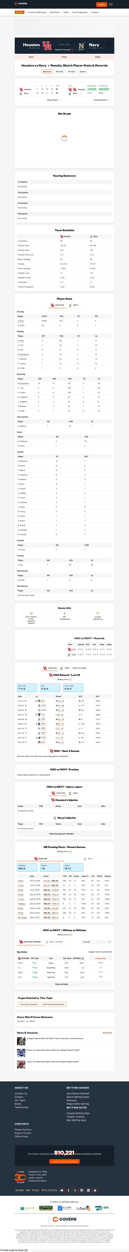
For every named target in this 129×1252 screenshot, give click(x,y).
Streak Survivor (23, 1129)
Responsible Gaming (78, 1103)
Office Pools (21, 1136)
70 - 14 (61, 710)
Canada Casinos (75, 1116)
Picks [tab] (64, 57)
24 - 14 (61, 733)
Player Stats (52, 100)
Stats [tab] (31, 57)
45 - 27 (61, 724)
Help (28, 1190)
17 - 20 (60, 738)
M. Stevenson (23, 354)
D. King (21, 321)
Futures (94, 12)
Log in (102, 4)
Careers (19, 1096)
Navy (94, 44)
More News (107, 1032)
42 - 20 (61, 701)
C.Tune (21, 885)
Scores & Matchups (37, 12)
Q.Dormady (22, 917)
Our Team (20, 1100)
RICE (43, 723)
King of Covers (23, 1133)
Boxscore (47, 72)
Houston (31, 44)
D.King (20, 881)
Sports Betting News (78, 1096)
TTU (43, 714)
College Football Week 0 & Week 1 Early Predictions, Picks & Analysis (55, 1038)
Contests (22, 1123)
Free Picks (55, 12)
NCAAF (19, 12)
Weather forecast (63, 50)
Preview (71, 72)
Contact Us (21, 1093)
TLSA (43, 705)
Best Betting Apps (76, 1120)
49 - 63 (60, 715)
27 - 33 (60, 728)
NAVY (74, 654)
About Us (21, 1087)
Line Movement (100, 100)
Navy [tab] (73, 305)
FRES (43, 728)
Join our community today (64, 1161)
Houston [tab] (57, 305)
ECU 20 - (51, 881)
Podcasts (72, 1100)
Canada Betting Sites (78, 1113)
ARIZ (43, 719)
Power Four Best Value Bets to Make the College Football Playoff (53, 1050)
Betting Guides (78, 1087)
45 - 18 (61, 719)
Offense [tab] (30, 942)
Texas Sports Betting (28, 1004)
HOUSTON (58, 793)
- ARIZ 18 (51, 913)
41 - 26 (61, 705)
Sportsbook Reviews (78, 1093)
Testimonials (21, 1107)
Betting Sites (77, 1107)
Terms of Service (49, 1190)
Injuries (83, 72)
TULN (43, 737)
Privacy (35, 1190)
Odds (66, 12)
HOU (74, 649)
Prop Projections (80, 12)
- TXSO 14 (51, 894)
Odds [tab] (97, 57)
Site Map (19, 1190)
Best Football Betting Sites (53, 1004)
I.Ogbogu (21, 904)
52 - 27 (61, 742)
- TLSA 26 (51, 890)
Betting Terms (64, 679)
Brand (18, 1103)
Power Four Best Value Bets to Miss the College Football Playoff (52, 1062)
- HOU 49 (51, 908)
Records (59, 72)
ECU (43, 701)
